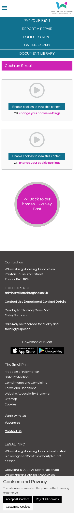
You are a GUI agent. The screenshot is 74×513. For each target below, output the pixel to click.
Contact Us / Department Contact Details (35, 301)
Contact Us (13, 431)
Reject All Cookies (47, 499)
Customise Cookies (18, 506)
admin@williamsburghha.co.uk (26, 293)
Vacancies (12, 422)
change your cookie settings (39, 113)
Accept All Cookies (17, 499)
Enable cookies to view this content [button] (36, 107)
